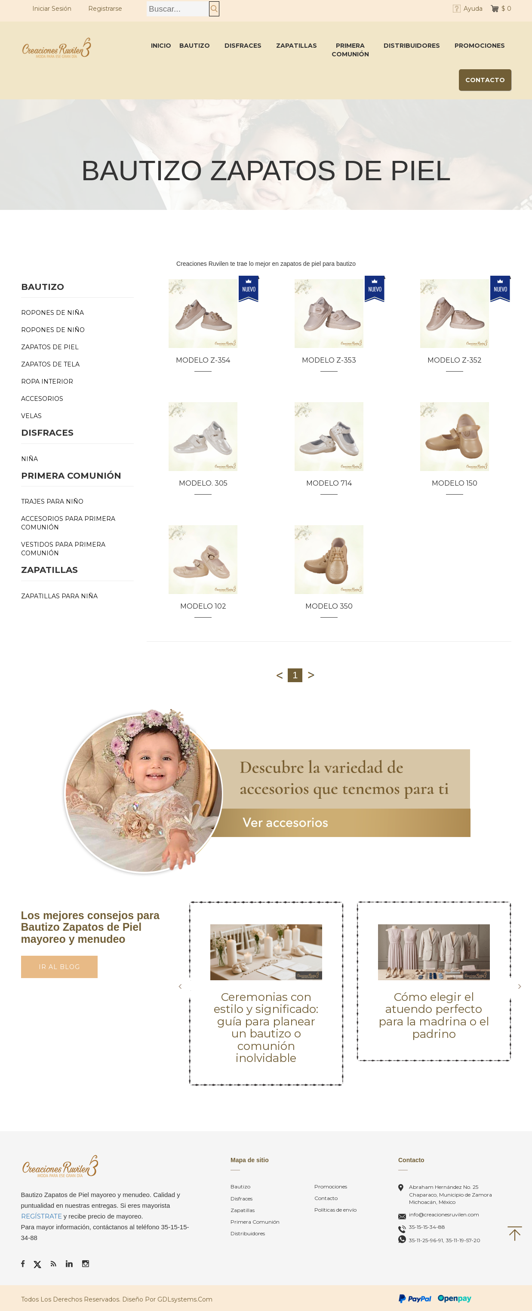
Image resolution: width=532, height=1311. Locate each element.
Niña (29, 459)
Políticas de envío (335, 1209)
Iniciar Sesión (51, 8)
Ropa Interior (47, 381)
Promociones (480, 45)
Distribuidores (412, 45)
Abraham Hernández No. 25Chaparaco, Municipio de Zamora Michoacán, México (450, 1194)
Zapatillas (296, 45)
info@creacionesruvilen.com (444, 1214)
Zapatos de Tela (50, 364)
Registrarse (105, 8)
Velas (31, 416)
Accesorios (42, 399)
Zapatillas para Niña (59, 596)
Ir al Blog (59, 967)
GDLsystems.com (184, 1299)
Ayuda (473, 8)
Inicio (161, 45)
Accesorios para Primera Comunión (68, 523)
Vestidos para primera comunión (63, 549)
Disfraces (242, 45)
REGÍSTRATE (41, 1216)
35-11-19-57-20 (463, 1240)
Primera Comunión (350, 50)
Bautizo (194, 45)
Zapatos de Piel (50, 347)
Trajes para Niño (52, 501)
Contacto (485, 80)
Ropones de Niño (53, 330)
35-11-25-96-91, (426, 1240)
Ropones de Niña (52, 313)
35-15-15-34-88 (427, 1227)
